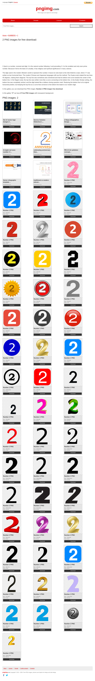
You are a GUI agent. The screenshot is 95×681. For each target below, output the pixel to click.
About (13, 20)
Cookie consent (24, 668)
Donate (35, 20)
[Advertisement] (17, 53)
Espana (16, 2)
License (59, 20)
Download (11, 126)
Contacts (82, 20)
